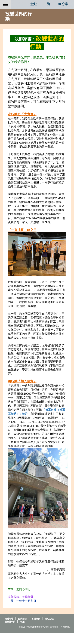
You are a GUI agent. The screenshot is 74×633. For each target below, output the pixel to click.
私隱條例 (36, 618)
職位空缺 (49, 618)
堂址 (34, 4)
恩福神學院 (10, 621)
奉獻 (22, 621)
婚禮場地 (9, 618)
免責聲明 (22, 618)
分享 (63, 4)
